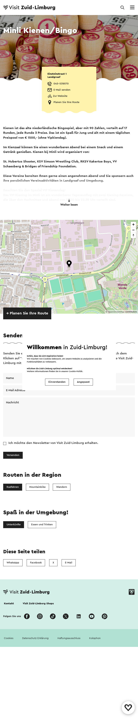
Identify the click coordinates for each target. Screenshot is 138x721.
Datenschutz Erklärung (35, 638)
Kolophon (95, 638)
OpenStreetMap (116, 312)
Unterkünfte (14, 524)
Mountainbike (37, 487)
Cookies (8, 638)
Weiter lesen (69, 202)
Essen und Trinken (42, 524)
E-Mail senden (62, 90)
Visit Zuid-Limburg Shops (38, 603)
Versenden (13, 455)
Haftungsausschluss (68, 638)
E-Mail (68, 562)
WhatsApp (13, 562)
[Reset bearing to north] (133, 235)
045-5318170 (61, 83)
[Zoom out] (133, 230)
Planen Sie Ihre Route (66, 102)
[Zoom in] (133, 224)
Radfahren (13, 487)
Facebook (36, 562)
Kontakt (9, 603)
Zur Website (60, 96)
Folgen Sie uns (12, 616)
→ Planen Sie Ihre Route (27, 313)
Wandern (61, 487)
